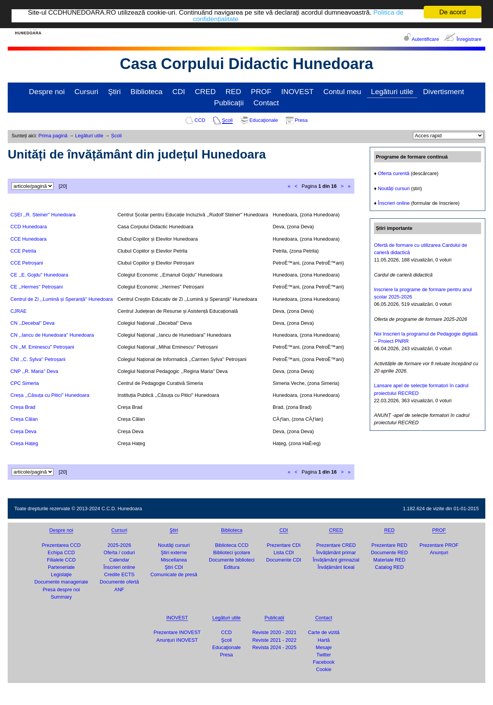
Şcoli (227, 120)
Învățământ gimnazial (336, 560)
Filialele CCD (61, 560)
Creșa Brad (22, 407)
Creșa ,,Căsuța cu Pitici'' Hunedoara (49, 395)
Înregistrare (468, 39)
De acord (452, 12)
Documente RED (389, 552)
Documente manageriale (61, 582)
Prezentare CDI (283, 545)
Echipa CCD (61, 552)
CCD (200, 120)
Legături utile (392, 92)
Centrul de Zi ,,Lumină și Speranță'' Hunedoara (61, 299)
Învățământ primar (336, 552)
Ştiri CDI (174, 567)
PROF (261, 92)
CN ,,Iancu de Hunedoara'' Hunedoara (52, 335)
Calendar (119, 560)
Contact (266, 103)
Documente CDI (283, 560)
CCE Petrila (23, 251)
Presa (301, 120)
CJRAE (18, 311)
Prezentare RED (389, 545)
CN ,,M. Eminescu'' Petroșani (42, 347)
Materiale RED (389, 560)
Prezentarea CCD (61, 545)
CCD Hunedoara (28, 226)
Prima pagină (53, 135)
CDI (178, 92)
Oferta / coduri (119, 552)
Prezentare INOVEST (177, 632)
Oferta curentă (393, 173)
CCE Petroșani (26, 263)
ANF (119, 589)
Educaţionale (264, 120)
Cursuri (86, 92)
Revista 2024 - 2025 (274, 647)
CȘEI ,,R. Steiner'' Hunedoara (42, 215)
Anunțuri (439, 552)
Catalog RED (389, 567)
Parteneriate (61, 567)
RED (233, 92)
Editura (232, 567)
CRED (205, 92)
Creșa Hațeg (24, 443)
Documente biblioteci (232, 560)
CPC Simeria (24, 383)
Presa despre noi (61, 589)
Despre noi (47, 92)
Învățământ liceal (335, 567)
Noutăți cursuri (394, 188)
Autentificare (425, 39)
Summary (61, 597)
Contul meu (342, 92)
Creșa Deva (23, 431)
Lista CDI (283, 552)
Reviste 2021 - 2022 (274, 640)
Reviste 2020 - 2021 (274, 632)
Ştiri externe (174, 552)
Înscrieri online (394, 203)
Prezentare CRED (335, 545)
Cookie (324, 669)
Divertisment (443, 92)
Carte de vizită (324, 632)
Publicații (229, 103)
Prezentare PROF (439, 545)
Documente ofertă (119, 582)
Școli (116, 135)
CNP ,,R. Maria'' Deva (34, 371)
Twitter (324, 655)
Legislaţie (61, 574)
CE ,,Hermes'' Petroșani (36, 287)
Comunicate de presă (174, 574)
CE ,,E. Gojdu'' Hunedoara (39, 275)
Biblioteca (147, 92)
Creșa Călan (24, 419)
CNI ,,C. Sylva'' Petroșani (37, 359)
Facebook (323, 662)
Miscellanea (174, 560)
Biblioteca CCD (231, 545)
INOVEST (297, 92)
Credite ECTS (119, 574)
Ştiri (114, 92)
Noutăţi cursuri (174, 545)
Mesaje (324, 647)
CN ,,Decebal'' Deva (32, 323)
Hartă (324, 640)
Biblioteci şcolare (231, 552)
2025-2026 (119, 545)
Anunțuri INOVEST (177, 640)
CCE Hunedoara (28, 239)
